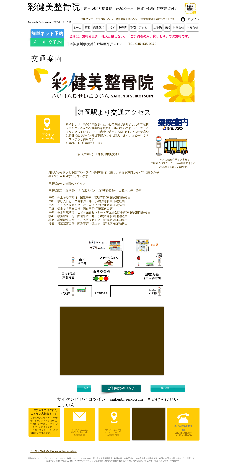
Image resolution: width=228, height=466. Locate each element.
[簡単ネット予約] (47, 33)
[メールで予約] (47, 42)
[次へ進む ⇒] (168, 388)
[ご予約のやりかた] (121, 388)
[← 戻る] (84, 388)
